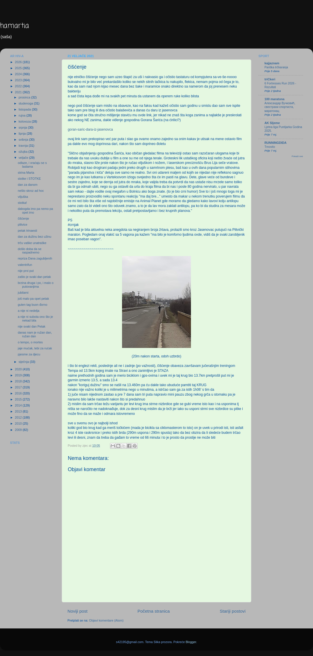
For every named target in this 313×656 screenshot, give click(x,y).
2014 (19, 405)
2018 (19, 381)
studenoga (26, 103)
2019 (19, 375)
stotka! (22, 202)
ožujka (23, 151)
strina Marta (26, 172)
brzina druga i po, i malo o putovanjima (35, 284)
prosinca (25, 97)
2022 (19, 86)
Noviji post (77, 611)
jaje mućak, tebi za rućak (35, 348)
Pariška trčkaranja (276, 67)
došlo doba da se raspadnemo (29, 250)
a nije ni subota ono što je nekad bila (35, 318)
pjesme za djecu (29, 354)
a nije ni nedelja (28, 310)
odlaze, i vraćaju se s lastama (32, 164)
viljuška (23, 196)
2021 (19, 92)
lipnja (23, 133)
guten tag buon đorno (32, 304)
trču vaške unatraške (32, 243)
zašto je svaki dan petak (34, 276)
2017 (19, 387)
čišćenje (23, 218)
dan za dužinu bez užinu (34, 236)
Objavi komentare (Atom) (106, 620)
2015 (19, 399)
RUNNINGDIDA (275, 142)
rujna (22, 115)
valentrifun (25, 264)
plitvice (22, 224)
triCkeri (269, 79)
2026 (19, 62)
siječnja (24, 361)
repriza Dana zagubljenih (35, 258)
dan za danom (27, 184)
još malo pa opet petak (33, 298)
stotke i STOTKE (29, 178)
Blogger (191, 642)
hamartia (14, 26)
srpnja (23, 127)
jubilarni (23, 292)
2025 (19, 68)
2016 (19, 393)
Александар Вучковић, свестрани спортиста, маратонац (279, 107)
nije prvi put (26, 270)
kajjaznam (271, 63)
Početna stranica (154, 611)
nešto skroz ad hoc (31, 190)
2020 (19, 369)
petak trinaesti (27, 230)
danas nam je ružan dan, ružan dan (35, 334)
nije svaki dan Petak (31, 326)
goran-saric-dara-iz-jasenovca (90, 129)
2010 (19, 423)
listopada (25, 109)
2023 (19, 80)
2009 (19, 429)
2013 (19, 411)
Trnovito (269, 146)
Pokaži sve (297, 156)
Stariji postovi (233, 611)
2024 (19, 74)
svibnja (24, 139)
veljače (24, 157)
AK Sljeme (272, 123)
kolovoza (25, 121)
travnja (24, 145)
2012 (19, 417)
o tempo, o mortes (30, 342)
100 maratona (274, 99)
